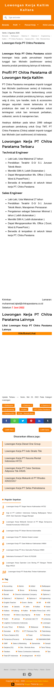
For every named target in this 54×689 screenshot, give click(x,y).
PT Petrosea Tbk (30, 633)
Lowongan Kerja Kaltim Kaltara (27, 7)
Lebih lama (44, 431)
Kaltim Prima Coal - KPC (40, 612)
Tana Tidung (45, 649)
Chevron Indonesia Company (25, 596)
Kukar (47, 616)
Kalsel (47, 608)
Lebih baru (9, 431)
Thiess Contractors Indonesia (28, 653)
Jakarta (16, 608)
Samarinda (35, 645)
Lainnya (16, 620)
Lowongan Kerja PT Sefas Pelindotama (25, 489)
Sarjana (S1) (10, 414)
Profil (15, 25)
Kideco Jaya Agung (22, 616)
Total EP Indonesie (10, 658)
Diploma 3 (28, 406)
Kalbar (37, 608)
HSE (48, 604)
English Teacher (9, 604)
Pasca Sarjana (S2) (11, 637)
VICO (38, 658)
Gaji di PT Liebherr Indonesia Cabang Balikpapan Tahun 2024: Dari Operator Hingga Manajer (29, 515)
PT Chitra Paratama (42, 410)
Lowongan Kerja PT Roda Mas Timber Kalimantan (27, 573)
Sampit (47, 645)
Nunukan (7, 633)
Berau (21, 591)
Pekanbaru (46, 637)
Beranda (5, 25)
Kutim (5, 620)
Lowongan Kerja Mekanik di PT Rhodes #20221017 (25, 480)
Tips (48, 653)
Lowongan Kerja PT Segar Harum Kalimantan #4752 (26, 507)
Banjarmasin (8, 591)
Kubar (37, 616)
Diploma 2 (7, 600)
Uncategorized (27, 658)
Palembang (45, 633)
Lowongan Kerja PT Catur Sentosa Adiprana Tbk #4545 (22, 470)
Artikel (32, 587)
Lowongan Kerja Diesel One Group (22, 445)
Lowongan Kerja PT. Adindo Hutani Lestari (22, 538)
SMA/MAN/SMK (44, 641)
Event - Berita (27, 604)
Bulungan (46, 591)
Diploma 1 (46, 596)
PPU (17, 633)
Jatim (27, 608)
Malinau (47, 629)
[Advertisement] (27, 267)
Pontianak (28, 641)
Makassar (34, 629)
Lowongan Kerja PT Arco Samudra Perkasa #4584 (25, 551)
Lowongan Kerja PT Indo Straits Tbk (23, 452)
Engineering (9, 410)
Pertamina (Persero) (11, 641)
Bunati (6, 596)
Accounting (7, 587)
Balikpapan (9, 406)
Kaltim (24, 410)
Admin (21, 587)
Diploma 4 (46, 406)
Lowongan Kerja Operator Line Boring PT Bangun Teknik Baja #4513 (29, 565)
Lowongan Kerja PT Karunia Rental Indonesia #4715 (23, 460)
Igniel (41, 686)
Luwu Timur (8, 629)
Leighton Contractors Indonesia (15, 624)
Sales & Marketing (19, 645)
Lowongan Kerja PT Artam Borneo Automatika (23, 532)
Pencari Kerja (30, 25)
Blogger (27, 686)
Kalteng (16, 612)
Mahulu (21, 629)
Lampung (46, 620)
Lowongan (46, 624)
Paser (30, 637)
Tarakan (6, 653)
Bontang (33, 591)
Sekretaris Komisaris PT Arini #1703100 (21, 557)
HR (39, 604)
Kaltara (6, 612)
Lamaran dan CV (31, 620)
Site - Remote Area (27, 414)
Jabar (5, 608)
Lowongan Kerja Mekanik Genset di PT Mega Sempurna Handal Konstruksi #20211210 (29, 524)
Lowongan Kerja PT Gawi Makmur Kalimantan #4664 (26, 544)
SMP (5, 645)
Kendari (6, 616)
